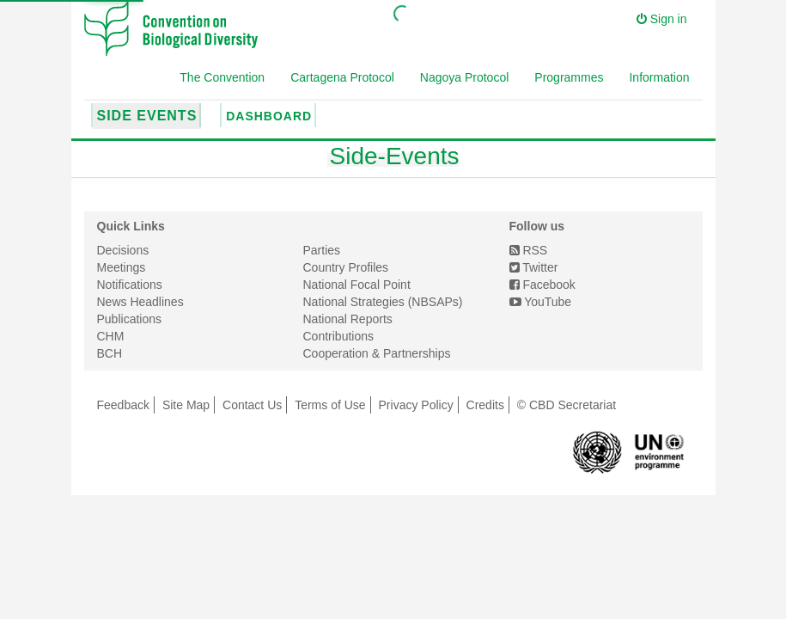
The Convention (222, 77)
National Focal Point (357, 284)
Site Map (186, 405)
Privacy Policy (416, 405)
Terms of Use (330, 405)
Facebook (542, 284)
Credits (485, 405)
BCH (110, 353)
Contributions (339, 336)
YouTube (540, 302)
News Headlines (140, 302)
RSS (528, 250)
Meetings (121, 267)
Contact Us (252, 405)
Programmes (568, 77)
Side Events (147, 115)
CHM (111, 336)
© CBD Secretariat (566, 405)
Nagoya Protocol (464, 77)
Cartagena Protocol (342, 77)
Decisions (123, 250)
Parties (322, 250)
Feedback (123, 405)
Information (659, 77)
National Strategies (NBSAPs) (383, 302)
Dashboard (269, 116)
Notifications (129, 284)
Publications (129, 319)
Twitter (533, 267)
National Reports (348, 319)
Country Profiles (346, 267)
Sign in (662, 19)
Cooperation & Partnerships (377, 353)
